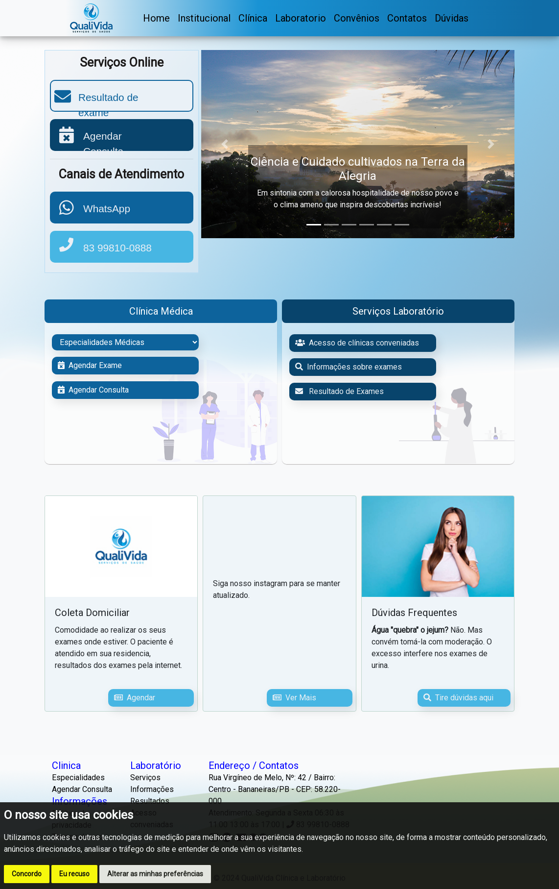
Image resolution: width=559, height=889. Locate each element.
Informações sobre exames (348, 366)
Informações (152, 789)
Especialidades (78, 777)
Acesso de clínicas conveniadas (357, 342)
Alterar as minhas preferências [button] (155, 874)
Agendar (134, 697)
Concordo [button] (27, 874)
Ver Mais (294, 697)
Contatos (407, 18)
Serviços (145, 777)
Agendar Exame (90, 365)
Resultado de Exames (339, 391)
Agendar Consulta (93, 390)
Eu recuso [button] (74, 874)
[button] (224, 144)
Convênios (356, 18)
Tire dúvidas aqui (458, 697)
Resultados (149, 801)
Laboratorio (300, 18)
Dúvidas (451, 18)
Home (156, 18)
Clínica (252, 18)
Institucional (204, 18)
